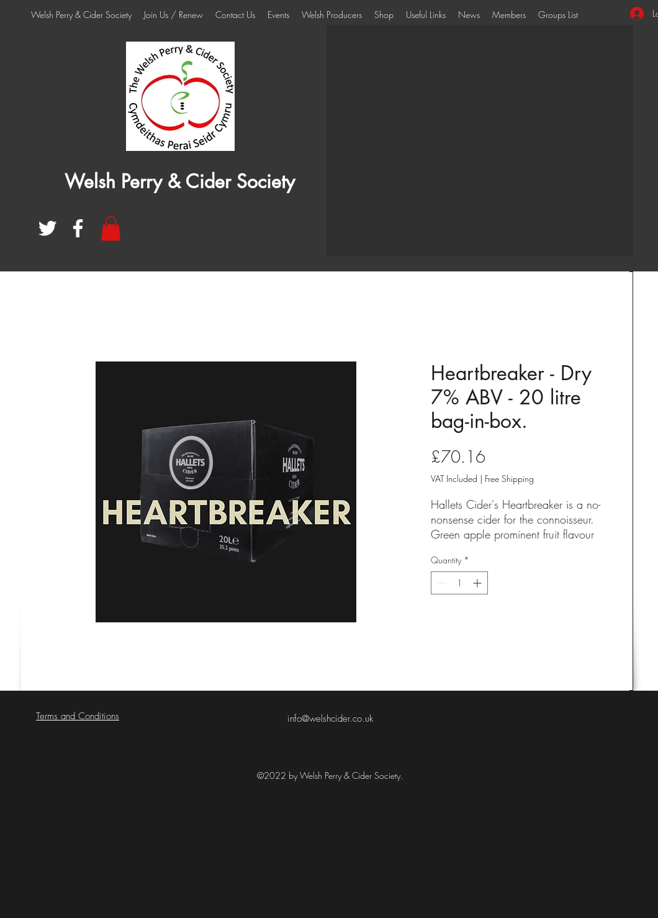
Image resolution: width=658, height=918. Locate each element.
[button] (111, 228)
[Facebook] (78, 228)
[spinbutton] (459, 583)
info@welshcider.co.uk (330, 718)
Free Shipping (509, 478)
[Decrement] (440, 583)
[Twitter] (47, 228)
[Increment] (478, 583)
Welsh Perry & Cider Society (180, 181)
